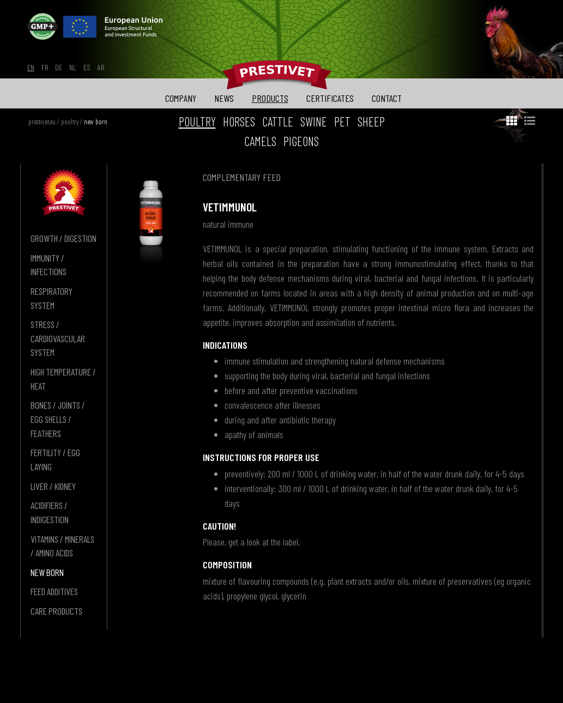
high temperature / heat (63, 378)
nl (72, 67)
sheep (371, 121)
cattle (277, 121)
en (30, 67)
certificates (330, 98)
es (86, 67)
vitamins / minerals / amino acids (62, 546)
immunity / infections (48, 264)
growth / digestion (63, 238)
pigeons (301, 141)
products (270, 98)
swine (313, 121)
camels (260, 141)
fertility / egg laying (55, 459)
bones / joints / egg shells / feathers (58, 418)
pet (342, 121)
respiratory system (51, 298)
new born (95, 121)
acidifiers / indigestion (50, 512)
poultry (69, 121)
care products (56, 610)
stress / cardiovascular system (58, 338)
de (58, 67)
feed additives (54, 591)
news (224, 98)
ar (101, 67)
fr (44, 67)
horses (239, 121)
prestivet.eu (42, 121)
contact (387, 98)
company (180, 98)
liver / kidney (53, 486)
